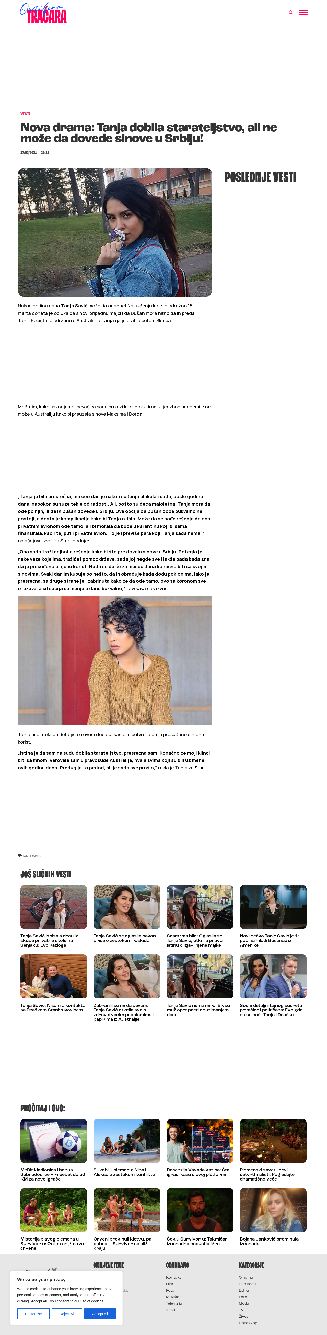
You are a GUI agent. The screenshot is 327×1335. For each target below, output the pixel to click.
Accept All (100, 1314)
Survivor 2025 (106, 1284)
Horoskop (248, 1323)
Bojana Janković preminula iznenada (269, 1241)
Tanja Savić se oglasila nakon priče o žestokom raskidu (125, 938)
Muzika (172, 1297)
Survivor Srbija (107, 1297)
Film (169, 1284)
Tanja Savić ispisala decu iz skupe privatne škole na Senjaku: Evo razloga (49, 941)
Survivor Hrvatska (111, 1291)
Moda (244, 1304)
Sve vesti (247, 1284)
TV (241, 1310)
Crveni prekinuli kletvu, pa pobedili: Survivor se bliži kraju (122, 1244)
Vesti (170, 1310)
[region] (66, 1298)
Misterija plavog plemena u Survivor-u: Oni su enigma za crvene (52, 1244)
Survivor (101, 1278)
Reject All (67, 1314)
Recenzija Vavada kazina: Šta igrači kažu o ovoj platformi (198, 1172)
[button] (291, 12)
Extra (244, 1291)
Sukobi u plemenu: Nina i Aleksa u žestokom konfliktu (124, 1172)
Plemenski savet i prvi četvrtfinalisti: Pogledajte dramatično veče (267, 1175)
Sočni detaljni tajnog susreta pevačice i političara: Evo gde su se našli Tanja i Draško (271, 1010)
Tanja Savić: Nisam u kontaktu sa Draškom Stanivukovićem (52, 1008)
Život (243, 1317)
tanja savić (32, 856)
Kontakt (173, 1278)
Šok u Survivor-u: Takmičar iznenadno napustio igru (197, 1241)
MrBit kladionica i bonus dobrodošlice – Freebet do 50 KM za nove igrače (52, 1175)
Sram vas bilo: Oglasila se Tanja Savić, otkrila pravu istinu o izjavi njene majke (195, 941)
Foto (170, 1291)
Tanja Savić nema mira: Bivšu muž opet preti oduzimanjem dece (198, 1010)
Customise (33, 1314)
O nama (246, 1278)
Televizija (174, 1304)
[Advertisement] (163, 70)
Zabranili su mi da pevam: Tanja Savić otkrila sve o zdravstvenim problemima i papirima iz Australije (124, 1012)
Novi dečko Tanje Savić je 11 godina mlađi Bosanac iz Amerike (270, 941)
